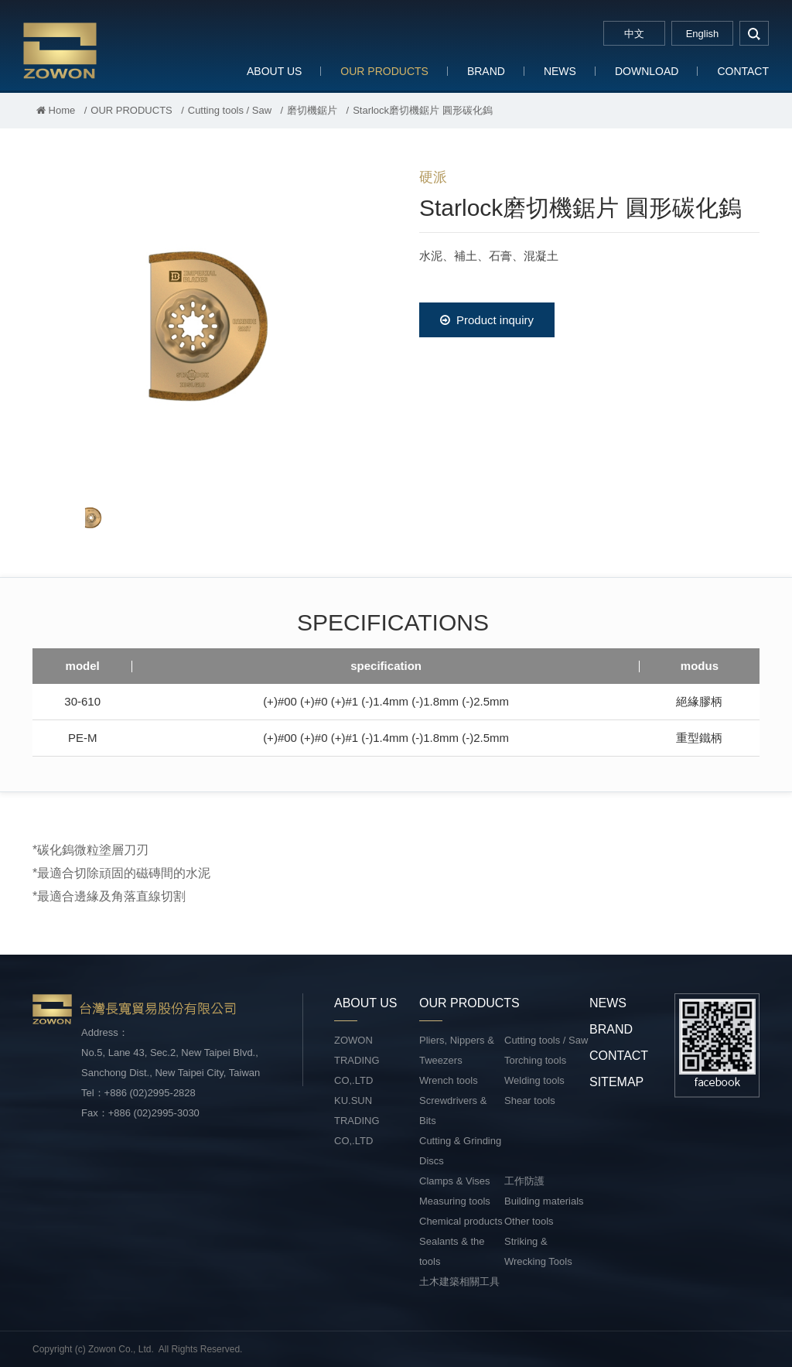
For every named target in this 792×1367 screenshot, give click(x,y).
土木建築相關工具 (459, 1281)
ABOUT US (274, 71)
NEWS (560, 71)
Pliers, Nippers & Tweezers (456, 1050)
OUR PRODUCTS (384, 71)
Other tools (529, 1221)
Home (55, 110)
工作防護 (524, 1181)
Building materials (544, 1201)
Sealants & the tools (452, 1251)
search (754, 33)
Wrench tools (448, 1080)
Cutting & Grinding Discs (460, 1151)
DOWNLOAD (646, 71)
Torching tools (535, 1060)
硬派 (433, 177)
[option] (202, 322)
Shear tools (529, 1100)
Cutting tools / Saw (229, 110)
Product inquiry (487, 319)
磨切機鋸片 (312, 110)
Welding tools (534, 1080)
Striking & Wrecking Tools (538, 1251)
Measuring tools (454, 1201)
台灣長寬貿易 (123, 50)
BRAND (486, 71)
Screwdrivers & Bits (452, 1110)
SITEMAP (616, 1081)
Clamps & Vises (454, 1181)
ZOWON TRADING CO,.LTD (357, 1060)
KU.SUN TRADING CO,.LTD (357, 1121)
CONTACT (743, 71)
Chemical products (461, 1221)
